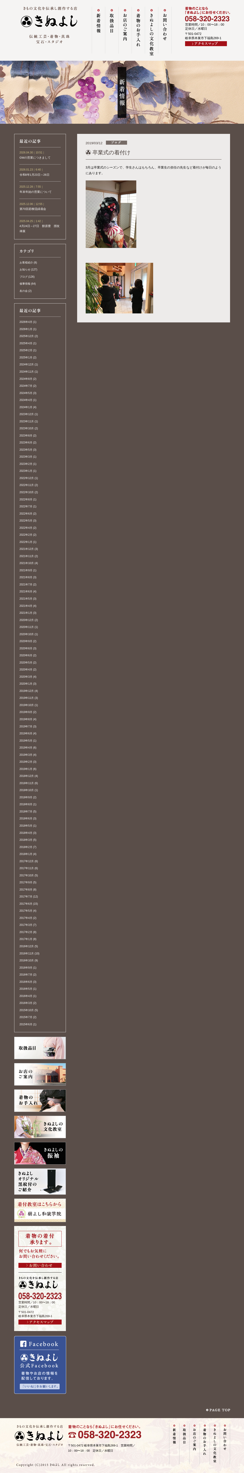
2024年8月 (26, 378)
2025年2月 (26, 350)
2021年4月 (26, 605)
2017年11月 (27, 868)
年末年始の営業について (36, 191)
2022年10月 (27, 492)
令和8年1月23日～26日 (34, 174)
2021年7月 (26, 584)
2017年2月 (26, 932)
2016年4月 (26, 996)
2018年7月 (26, 811)
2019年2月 (26, 761)
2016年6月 (26, 981)
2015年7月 (26, 1017)
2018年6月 (26, 818)
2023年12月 (27, 414)
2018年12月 (27, 776)
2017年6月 (26, 903)
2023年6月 (26, 442)
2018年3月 (26, 839)
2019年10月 (27, 705)
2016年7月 (26, 974)
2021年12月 (27, 549)
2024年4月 (26, 400)
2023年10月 (27, 428)
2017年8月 (26, 889)
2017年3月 (26, 925)
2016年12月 (27, 946)
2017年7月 (26, 896)
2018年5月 (26, 825)
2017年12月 (27, 861)
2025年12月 (27, 336)
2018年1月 (26, 854)
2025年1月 (26, 357)
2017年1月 (26, 939)
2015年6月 (26, 1024)
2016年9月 (26, 967)
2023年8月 (26, 435)
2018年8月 (26, 804)
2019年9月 (26, 712)
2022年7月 (26, 506)
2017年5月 (26, 910)
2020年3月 (26, 676)
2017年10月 (27, 875)
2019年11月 (27, 697)
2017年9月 (26, 882)
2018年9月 (26, 797)
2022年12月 (27, 478)
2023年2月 (26, 464)
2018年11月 (27, 783)
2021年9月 (26, 570)
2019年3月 (26, 754)
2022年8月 (26, 499)
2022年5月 (26, 520)
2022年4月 (26, 527)
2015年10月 (27, 1010)
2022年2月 (26, 534)
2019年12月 (27, 691)
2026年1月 (26, 329)
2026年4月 (26, 322)
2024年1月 (26, 407)
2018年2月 (26, 847)
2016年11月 (27, 953)
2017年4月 (26, 918)
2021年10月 (27, 563)
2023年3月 (26, 456)
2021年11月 (27, 556)
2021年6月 (26, 591)
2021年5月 (26, 598)
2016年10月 (27, 960)
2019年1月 (26, 769)
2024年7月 (26, 385)
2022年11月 (27, 485)
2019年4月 (26, 747)
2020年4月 (26, 669)
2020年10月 (27, 634)
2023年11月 (27, 421)
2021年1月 (26, 612)
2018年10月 (27, 790)
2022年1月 (26, 542)
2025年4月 (26, 343)
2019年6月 (26, 733)
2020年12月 (27, 620)
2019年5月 (26, 740)
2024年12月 (27, 364)
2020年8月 (26, 648)
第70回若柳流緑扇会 (33, 209)
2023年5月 (26, 449)
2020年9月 (26, 641)
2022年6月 (26, 513)
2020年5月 (26, 662)
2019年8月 (26, 719)
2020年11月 (27, 627)
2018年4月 (26, 832)
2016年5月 (26, 988)
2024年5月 (26, 393)
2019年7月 (26, 726)
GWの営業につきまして (35, 157)
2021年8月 (26, 577)
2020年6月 (26, 655)
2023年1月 (26, 470)
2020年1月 (26, 683)
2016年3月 (26, 1003)
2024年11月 (27, 371)
